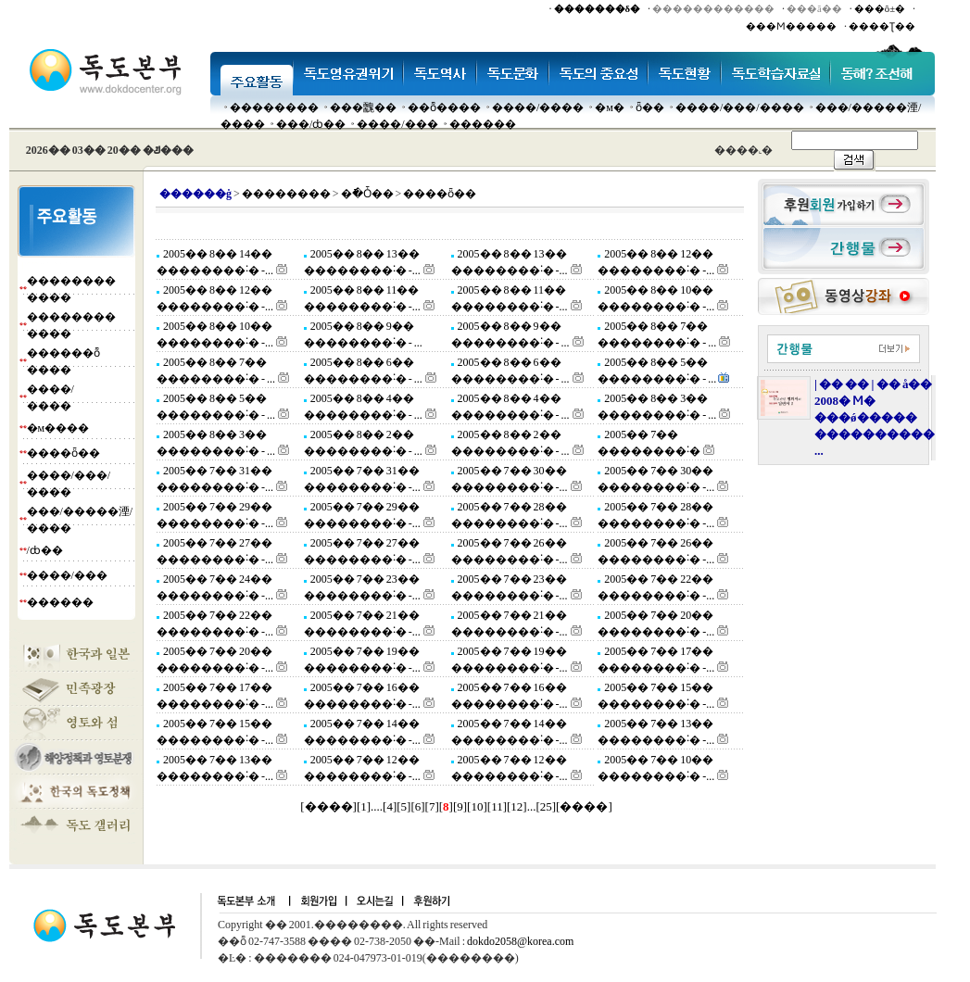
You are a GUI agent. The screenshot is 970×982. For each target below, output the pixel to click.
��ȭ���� (444, 107)
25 (546, 806)
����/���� (538, 107)
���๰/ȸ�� (311, 124)
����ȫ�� (63, 453)
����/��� (397, 124)
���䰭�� (363, 107)
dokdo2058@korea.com (520, 941)
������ (482, 124)
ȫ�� (650, 107)
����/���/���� (739, 107)
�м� (609, 107)
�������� (274, 107)
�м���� (58, 428)
